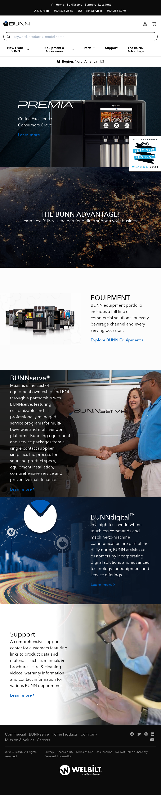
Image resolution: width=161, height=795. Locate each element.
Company (88, 734)
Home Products (65, 734)
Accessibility (65, 752)
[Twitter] (139, 734)
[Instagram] (146, 734)
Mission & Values (19, 740)
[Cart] (154, 24)
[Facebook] (132, 734)
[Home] (57, 5)
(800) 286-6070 (116, 11)
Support (111, 48)
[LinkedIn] (152, 734)
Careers (43, 740)
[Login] (145, 24)
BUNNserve (39, 734)
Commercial (15, 734)
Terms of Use (84, 752)
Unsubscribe (104, 752)
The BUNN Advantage (136, 49)
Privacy (49, 752)
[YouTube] (152, 740)
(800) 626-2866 (63, 11)
